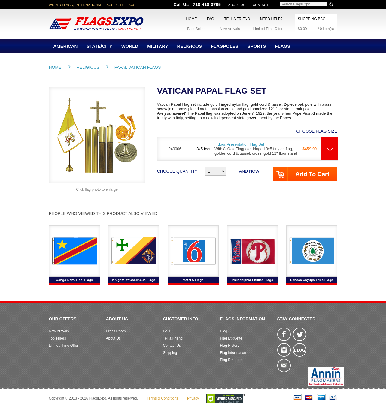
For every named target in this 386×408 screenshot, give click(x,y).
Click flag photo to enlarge (97, 189)
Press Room (116, 331)
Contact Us (172, 345)
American (65, 46)
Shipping (170, 353)
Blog (223, 331)
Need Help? (271, 19)
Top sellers (57, 338)
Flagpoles (225, 46)
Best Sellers (196, 29)
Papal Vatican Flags (137, 67)
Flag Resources (232, 360)
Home (191, 19)
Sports (257, 46)
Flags (282, 46)
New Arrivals (230, 29)
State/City (99, 46)
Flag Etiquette (231, 338)
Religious (189, 46)
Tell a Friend (237, 19)
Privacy (193, 398)
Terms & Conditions (162, 398)
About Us (236, 5)
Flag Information (233, 353)
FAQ (210, 19)
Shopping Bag (312, 19)
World (129, 46)
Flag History (229, 345)
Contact (260, 5)
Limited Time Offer (268, 29)
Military (157, 46)
